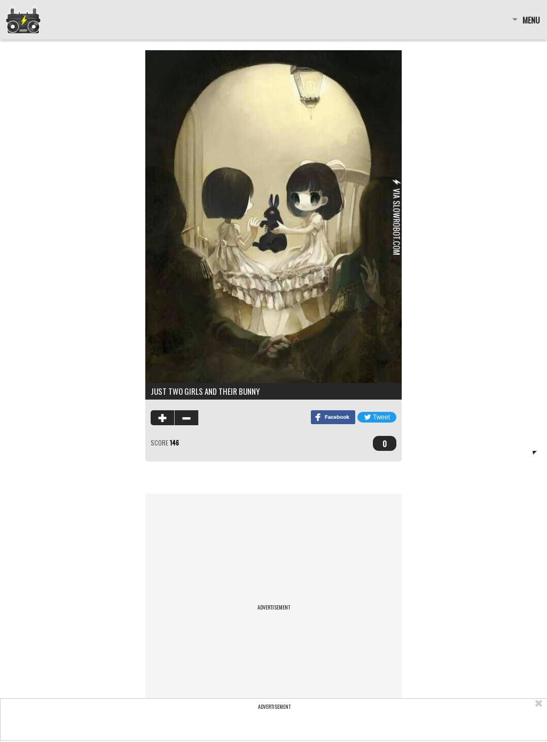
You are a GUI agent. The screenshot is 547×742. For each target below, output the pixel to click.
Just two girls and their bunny (205, 391)
